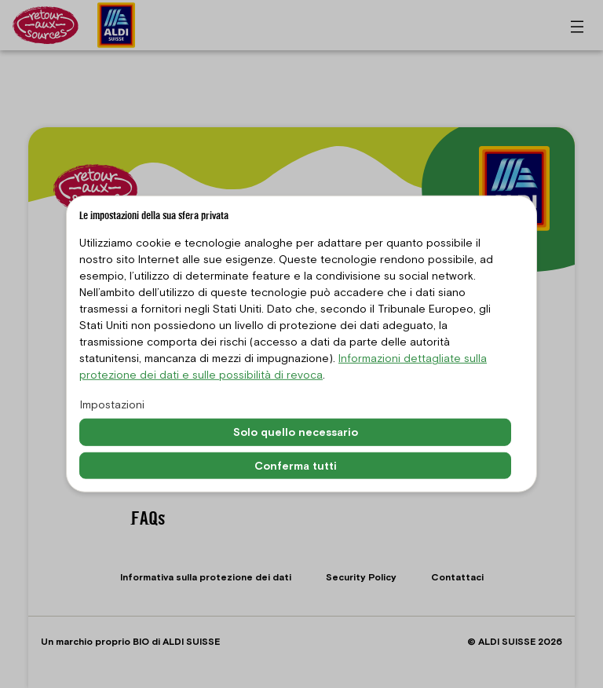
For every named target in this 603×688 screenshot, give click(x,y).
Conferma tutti (295, 465)
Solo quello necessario (295, 432)
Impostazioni (112, 404)
